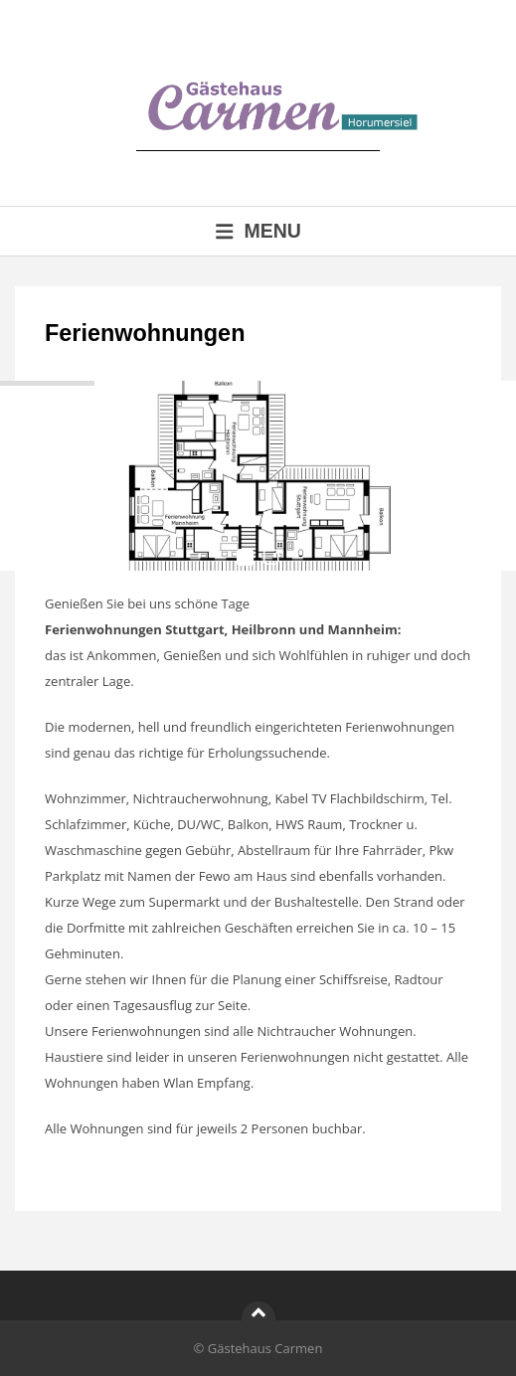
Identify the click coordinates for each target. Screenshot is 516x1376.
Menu (258, 231)
